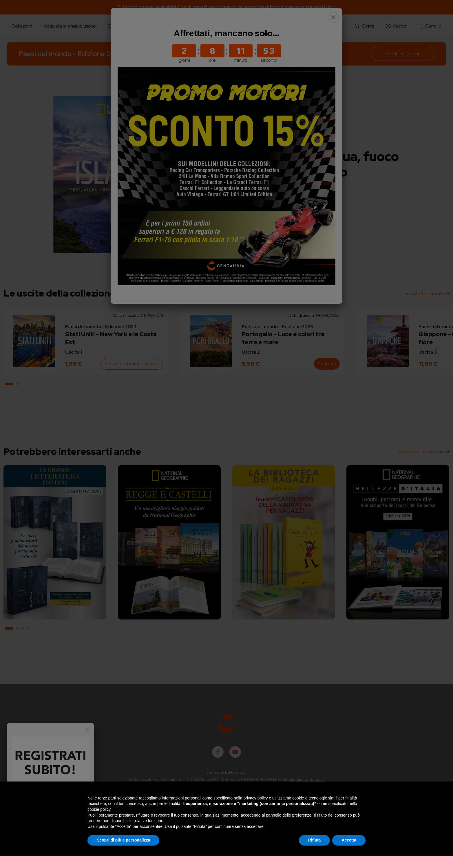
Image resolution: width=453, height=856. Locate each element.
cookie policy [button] (98, 809)
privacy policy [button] (256, 798)
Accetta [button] (348, 840)
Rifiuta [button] (314, 840)
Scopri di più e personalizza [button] (123, 840)
